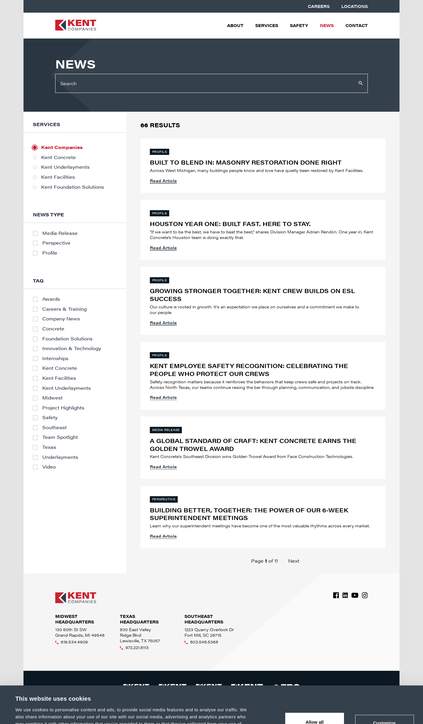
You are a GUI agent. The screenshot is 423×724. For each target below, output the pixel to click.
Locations (354, 6)
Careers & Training (64, 309)
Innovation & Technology (71, 348)
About (235, 25)
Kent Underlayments (65, 167)
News (327, 25)
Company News (61, 318)
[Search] (211, 83)
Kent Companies (62, 147)
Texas (49, 447)
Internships (55, 358)
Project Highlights (63, 407)
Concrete (53, 328)
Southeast (54, 427)
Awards (51, 299)
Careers (319, 6)
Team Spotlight (60, 437)
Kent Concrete (58, 157)
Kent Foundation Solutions (72, 187)
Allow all (315, 687)
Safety (299, 25)
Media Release (60, 233)
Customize (384, 688)
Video (49, 467)
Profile (49, 253)
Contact (356, 25)
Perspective (56, 243)
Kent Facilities (58, 177)
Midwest (52, 397)
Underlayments (60, 457)
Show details (29, 712)
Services (266, 25)
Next (293, 560)
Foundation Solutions (67, 338)
